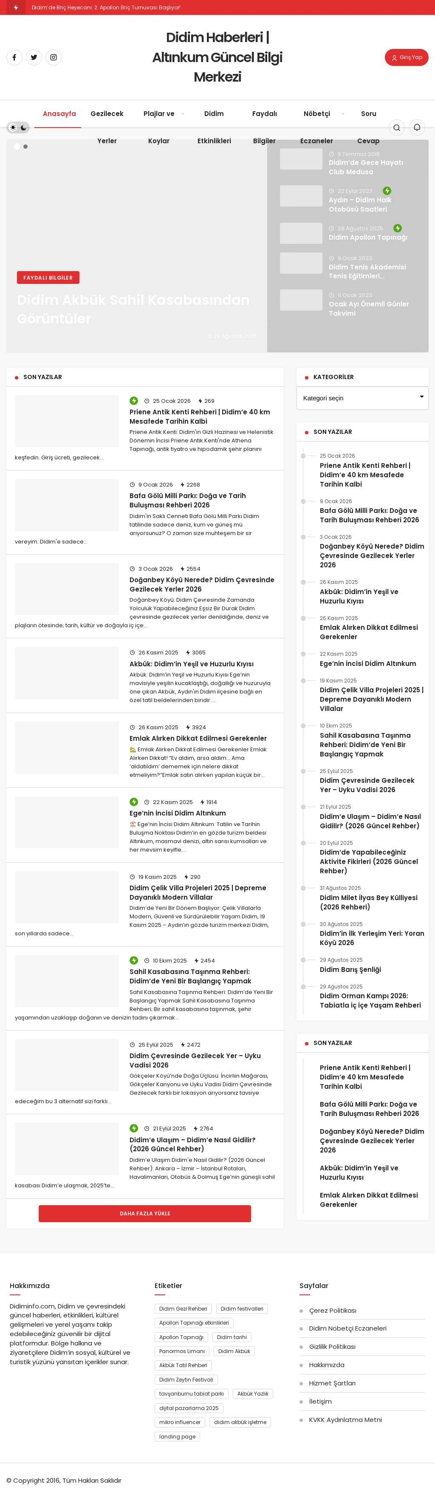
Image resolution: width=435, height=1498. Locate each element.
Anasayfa (59, 113)
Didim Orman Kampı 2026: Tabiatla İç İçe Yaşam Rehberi (370, 1000)
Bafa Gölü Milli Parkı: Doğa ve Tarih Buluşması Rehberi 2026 (188, 500)
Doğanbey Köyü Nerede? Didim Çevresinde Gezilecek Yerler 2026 (372, 555)
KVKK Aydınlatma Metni (345, 1419)
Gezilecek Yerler (107, 127)
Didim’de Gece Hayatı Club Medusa (366, 168)
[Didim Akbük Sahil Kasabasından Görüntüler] (217, 246)
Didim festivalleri (242, 1308)
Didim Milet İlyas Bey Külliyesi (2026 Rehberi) (369, 902)
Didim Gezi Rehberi (183, 1308)
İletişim (320, 1401)
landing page (177, 1436)
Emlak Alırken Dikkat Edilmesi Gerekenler (198, 738)
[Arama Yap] (397, 127)
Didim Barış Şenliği (350, 969)
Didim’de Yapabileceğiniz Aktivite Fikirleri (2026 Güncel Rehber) (369, 861)
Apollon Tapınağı (181, 1337)
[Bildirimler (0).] (417, 127)
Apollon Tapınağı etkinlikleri (194, 1322)
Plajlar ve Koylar (159, 127)
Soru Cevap (368, 127)
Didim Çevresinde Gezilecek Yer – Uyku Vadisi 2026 (367, 785)
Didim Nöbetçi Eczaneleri (348, 1328)
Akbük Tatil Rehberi (183, 1365)
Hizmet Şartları (332, 1383)
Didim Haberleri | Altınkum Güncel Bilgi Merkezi (217, 57)
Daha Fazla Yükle (145, 1213)
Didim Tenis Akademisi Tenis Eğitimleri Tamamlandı (367, 276)
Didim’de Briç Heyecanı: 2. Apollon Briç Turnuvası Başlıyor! (106, 7)
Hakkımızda (327, 1364)
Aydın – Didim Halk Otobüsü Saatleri (360, 204)
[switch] (18, 127)
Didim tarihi (232, 1337)
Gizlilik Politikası (332, 1346)
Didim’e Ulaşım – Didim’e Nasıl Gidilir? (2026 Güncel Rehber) (193, 1144)
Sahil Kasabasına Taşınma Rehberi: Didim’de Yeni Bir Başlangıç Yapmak (190, 976)
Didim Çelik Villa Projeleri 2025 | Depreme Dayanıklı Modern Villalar (198, 892)
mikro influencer (180, 1422)
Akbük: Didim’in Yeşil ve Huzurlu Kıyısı (192, 663)
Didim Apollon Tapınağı (368, 237)
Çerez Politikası (332, 1310)
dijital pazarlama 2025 (189, 1408)
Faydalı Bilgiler (264, 127)
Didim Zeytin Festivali (186, 1379)
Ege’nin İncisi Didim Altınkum (178, 813)
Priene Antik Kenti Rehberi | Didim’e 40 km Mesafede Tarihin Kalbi (200, 416)
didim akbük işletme (240, 1422)
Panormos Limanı (182, 1351)
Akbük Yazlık (252, 1393)
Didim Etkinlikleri (214, 127)
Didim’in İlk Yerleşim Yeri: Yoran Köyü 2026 (372, 938)
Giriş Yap (406, 58)
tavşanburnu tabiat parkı (191, 1393)
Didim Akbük (234, 1351)
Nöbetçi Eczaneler (316, 127)
